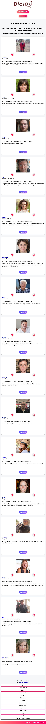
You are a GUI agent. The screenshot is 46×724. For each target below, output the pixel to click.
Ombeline (4, 57)
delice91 (4, 497)
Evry (23, 685)
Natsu (3, 137)
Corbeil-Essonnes (23, 687)
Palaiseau (23, 695)
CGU (30, 722)
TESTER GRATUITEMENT (23, 11)
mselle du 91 (5, 657)
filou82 (3, 297)
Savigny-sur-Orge (23, 692)
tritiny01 (4, 457)
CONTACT (42, 722)
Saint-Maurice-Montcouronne (23, 718)
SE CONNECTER (23, 16)
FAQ (27, 722)
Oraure (3, 97)
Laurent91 (4, 377)
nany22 (3, 577)
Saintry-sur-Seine (23, 710)
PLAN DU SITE (35, 722)
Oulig (3, 177)
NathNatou (4, 537)
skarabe (4, 337)
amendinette (5, 257)
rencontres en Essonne (23, 682)
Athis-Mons (23, 698)
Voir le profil (23, 72)
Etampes (23, 700)
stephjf (3, 617)
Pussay (23, 715)
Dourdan (23, 708)
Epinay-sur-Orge (23, 705)
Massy (23, 690)
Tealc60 (4, 417)
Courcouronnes (23, 703)
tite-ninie (4, 217)
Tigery (23, 713)
